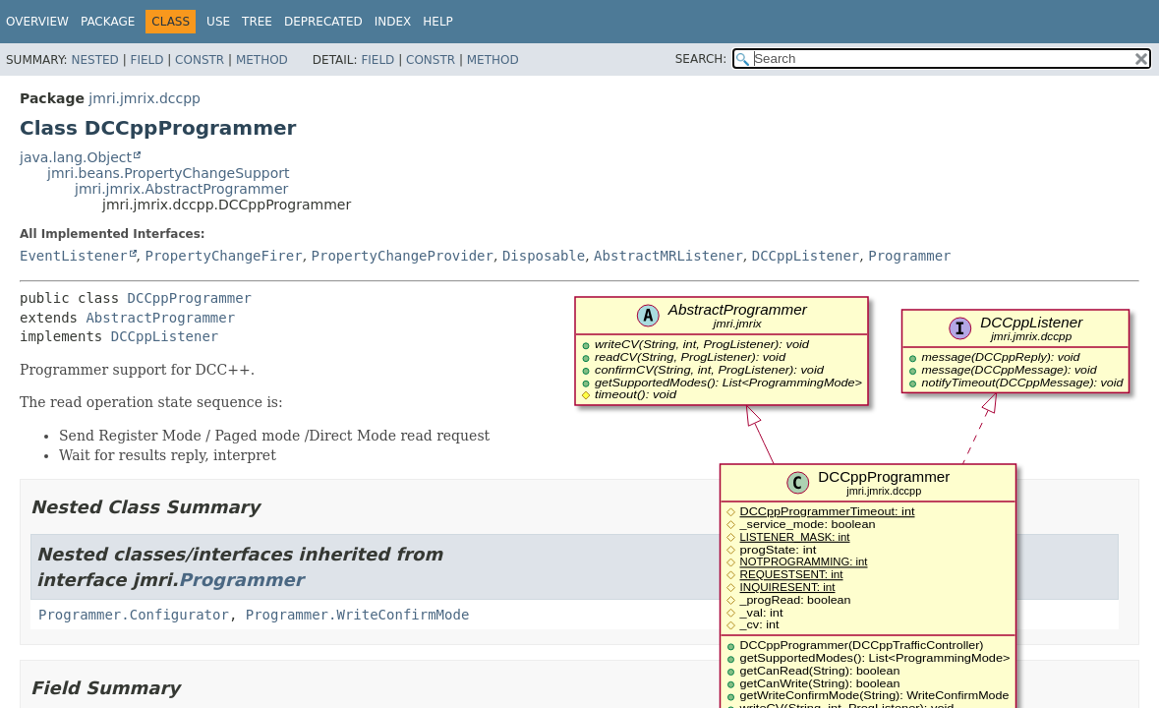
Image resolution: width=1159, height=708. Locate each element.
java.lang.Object (76, 157)
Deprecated (323, 22)
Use (218, 22)
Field (146, 60)
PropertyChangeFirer (223, 256)
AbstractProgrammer (160, 317)
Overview (37, 22)
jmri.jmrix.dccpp (144, 98)
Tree (257, 22)
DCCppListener (806, 256)
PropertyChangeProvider (402, 256)
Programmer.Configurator (133, 614)
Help (438, 22)
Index (393, 22)
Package (108, 22)
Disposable (543, 256)
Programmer (909, 256)
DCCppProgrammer (190, 298)
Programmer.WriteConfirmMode (358, 614)
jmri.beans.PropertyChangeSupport (168, 173)
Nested (94, 60)
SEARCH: (701, 59)
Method (262, 60)
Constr (199, 60)
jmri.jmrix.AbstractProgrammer (181, 189)
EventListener (74, 256)
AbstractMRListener (668, 256)
